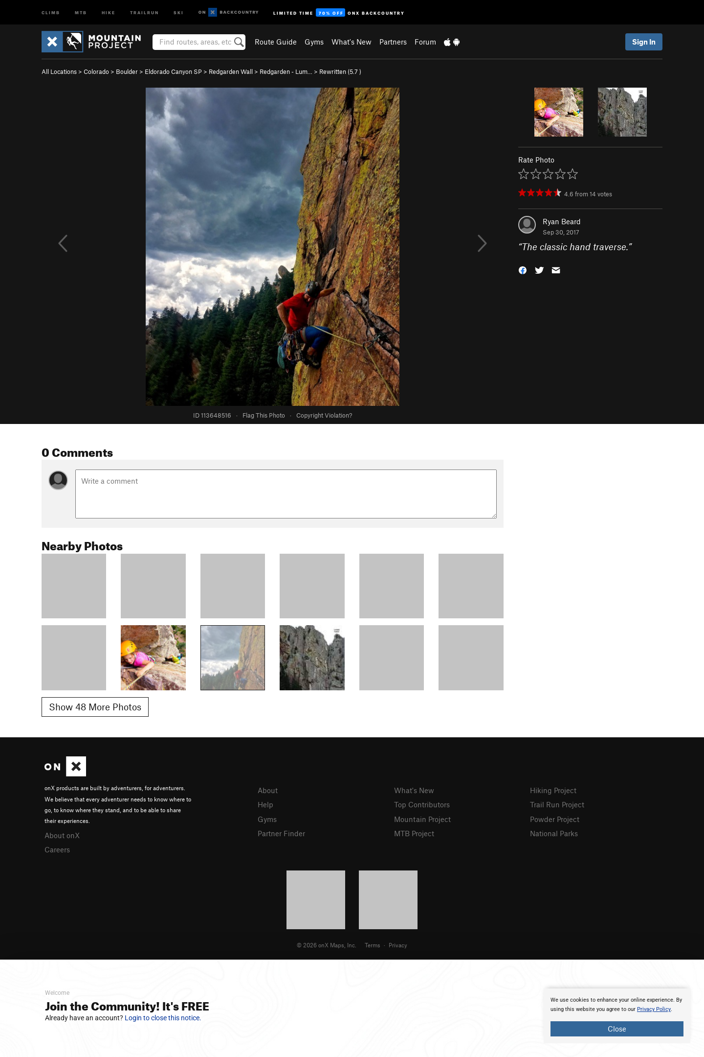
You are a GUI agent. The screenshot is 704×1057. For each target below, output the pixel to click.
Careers (57, 849)
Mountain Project (422, 819)
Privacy (398, 944)
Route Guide (276, 41)
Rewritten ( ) (340, 71)
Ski (179, 12)
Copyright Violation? (324, 415)
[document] (616, 1015)
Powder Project (554, 819)
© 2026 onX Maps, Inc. (326, 944)
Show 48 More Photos (95, 706)
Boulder (127, 71)
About (268, 790)
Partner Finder (281, 833)
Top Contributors (422, 804)
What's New (351, 41)
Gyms (314, 41)
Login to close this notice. (163, 1018)
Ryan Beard (562, 221)
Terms (372, 944)
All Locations (59, 71)
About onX (62, 835)
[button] (522, 269)
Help (265, 804)
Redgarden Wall (231, 71)
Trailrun (144, 12)
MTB (81, 12)
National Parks (554, 833)
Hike (108, 12)
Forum (425, 41)
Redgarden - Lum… (286, 71)
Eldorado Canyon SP (173, 71)
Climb (51, 12)
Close (617, 1028)
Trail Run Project (557, 804)
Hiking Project (553, 790)
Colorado (96, 71)
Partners (393, 41)
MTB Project (414, 833)
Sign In (644, 41)
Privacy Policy (654, 1009)
